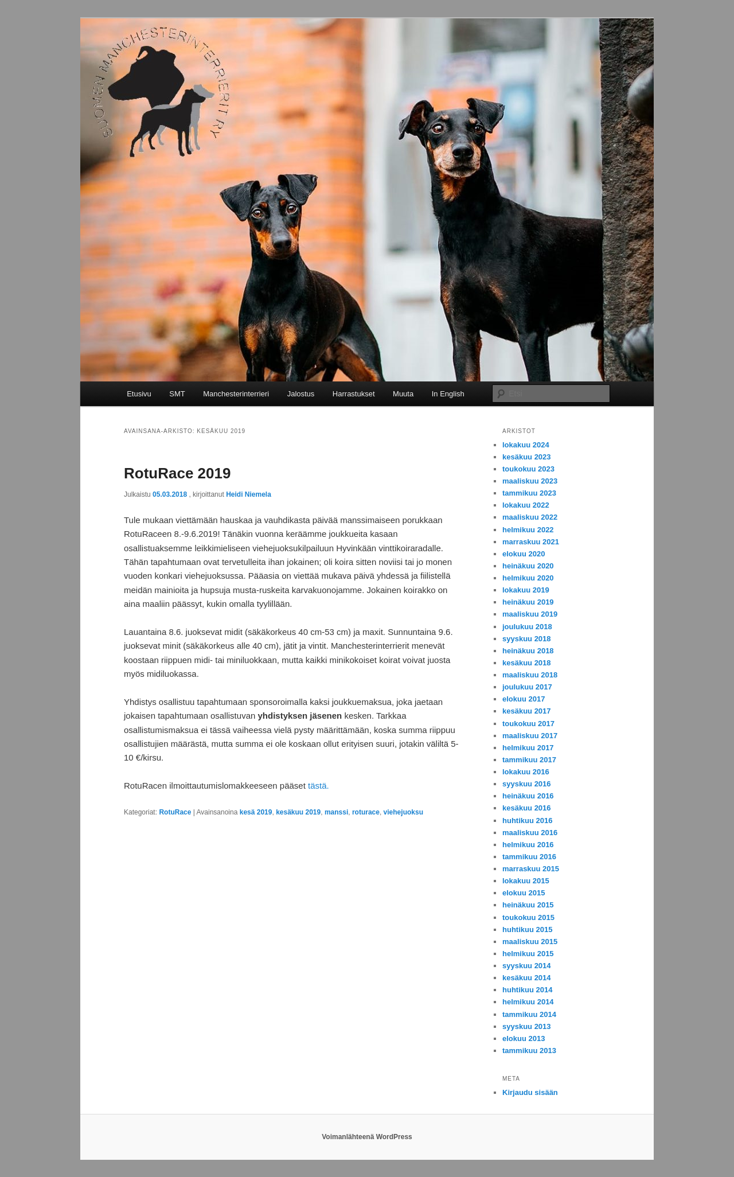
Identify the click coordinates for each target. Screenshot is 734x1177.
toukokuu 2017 (528, 723)
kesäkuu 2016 (526, 808)
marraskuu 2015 (530, 868)
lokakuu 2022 (525, 505)
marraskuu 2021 (530, 541)
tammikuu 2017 (529, 759)
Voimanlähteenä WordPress (367, 1137)
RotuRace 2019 (177, 473)
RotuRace (175, 812)
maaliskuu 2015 (529, 941)
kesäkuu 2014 (526, 977)
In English (448, 393)
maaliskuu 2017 (529, 735)
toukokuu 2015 (528, 917)
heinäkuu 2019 (528, 602)
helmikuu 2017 (528, 747)
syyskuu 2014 (526, 965)
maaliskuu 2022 (529, 517)
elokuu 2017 (523, 699)
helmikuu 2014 (528, 1001)
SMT (177, 393)
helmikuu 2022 (528, 529)
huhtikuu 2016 (527, 820)
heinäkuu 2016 (528, 796)
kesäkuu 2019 (298, 812)
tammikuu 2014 (529, 1014)
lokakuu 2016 (525, 771)
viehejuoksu (403, 812)
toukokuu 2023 (528, 469)
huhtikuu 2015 (527, 929)
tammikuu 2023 (529, 493)
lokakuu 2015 (525, 880)
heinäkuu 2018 (528, 650)
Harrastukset (354, 393)
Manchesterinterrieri (236, 393)
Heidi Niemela (248, 494)
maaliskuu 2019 (529, 614)
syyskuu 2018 (526, 638)
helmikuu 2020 (528, 578)
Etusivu (139, 393)
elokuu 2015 (523, 892)
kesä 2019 (256, 812)
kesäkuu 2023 (526, 457)
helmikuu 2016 (528, 844)
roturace (366, 812)
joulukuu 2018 (527, 626)
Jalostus (301, 393)
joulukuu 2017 (527, 687)
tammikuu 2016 (529, 856)
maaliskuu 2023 (529, 481)
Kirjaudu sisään (530, 1092)
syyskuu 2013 (526, 1026)
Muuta (403, 393)
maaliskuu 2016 (529, 832)
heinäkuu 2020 (528, 566)
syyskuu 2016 (526, 784)
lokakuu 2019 (525, 590)
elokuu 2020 (523, 553)
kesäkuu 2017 (526, 711)
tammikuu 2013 (529, 1050)
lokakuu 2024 (525, 445)
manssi (336, 812)
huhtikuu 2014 (527, 989)
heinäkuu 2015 (528, 905)
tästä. (318, 785)
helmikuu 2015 (528, 953)
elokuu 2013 (523, 1038)
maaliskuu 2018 (529, 675)
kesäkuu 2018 (526, 662)
